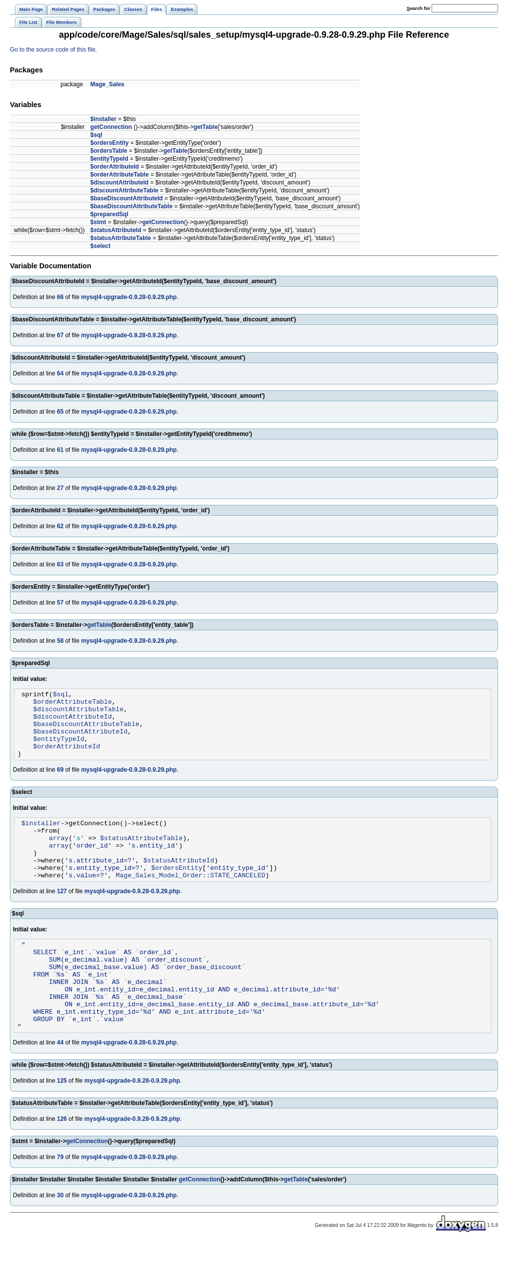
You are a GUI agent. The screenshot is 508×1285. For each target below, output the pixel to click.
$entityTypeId (109, 158)
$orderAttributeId (114, 166)
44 (60, 1085)
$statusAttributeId (115, 230)
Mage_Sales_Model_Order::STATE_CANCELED (190, 900)
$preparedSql (109, 214)
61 (60, 449)
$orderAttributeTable (119, 174)
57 (60, 602)
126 (62, 1162)
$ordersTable (108, 150)
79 (60, 1200)
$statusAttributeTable (120, 238)
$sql (96, 134)
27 (60, 488)
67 (60, 335)
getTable (205, 126)
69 (60, 783)
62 (60, 526)
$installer (103, 119)
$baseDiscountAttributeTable (131, 206)
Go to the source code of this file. (53, 49)
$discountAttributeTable (124, 190)
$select (100, 246)
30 (60, 1238)
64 (60, 373)
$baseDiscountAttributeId (126, 198)
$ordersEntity (109, 142)
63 (60, 564)
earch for (418, 8)
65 (60, 411)
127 (62, 916)
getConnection (111, 126)
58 (60, 640)
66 (60, 297)
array (58, 855)
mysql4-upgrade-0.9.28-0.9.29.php (129, 297)
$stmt (98, 222)
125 (62, 1123)
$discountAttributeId (119, 182)
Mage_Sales (107, 84)
